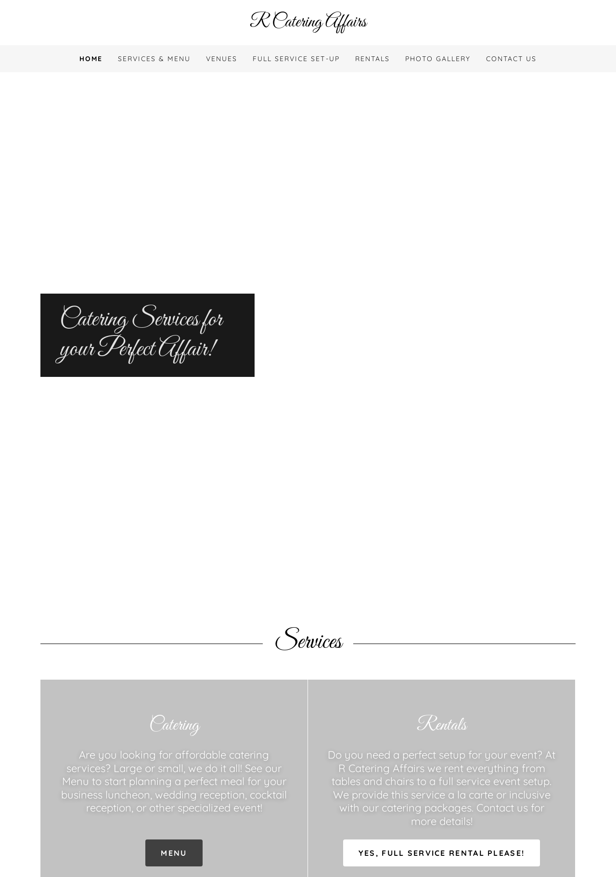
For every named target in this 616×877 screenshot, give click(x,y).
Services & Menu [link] (154, 58)
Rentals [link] (372, 58)
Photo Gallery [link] (438, 58)
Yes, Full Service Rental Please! (442, 853)
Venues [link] (221, 58)
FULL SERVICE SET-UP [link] (296, 58)
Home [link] (91, 58)
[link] (308, 23)
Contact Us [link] (511, 58)
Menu (174, 853)
